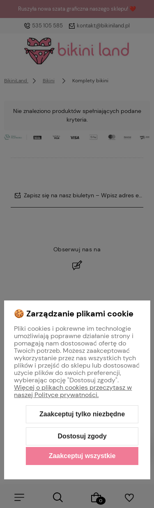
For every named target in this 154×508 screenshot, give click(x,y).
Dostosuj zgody (81, 436)
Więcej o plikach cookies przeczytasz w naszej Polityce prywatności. (73, 391)
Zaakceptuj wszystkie (82, 455)
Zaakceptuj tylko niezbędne (82, 414)
